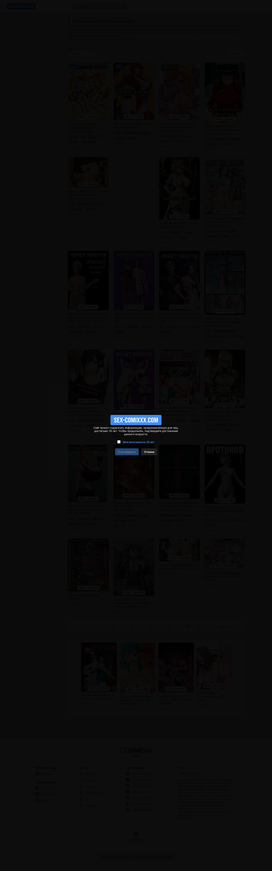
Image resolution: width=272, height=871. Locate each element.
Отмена (149, 451)
